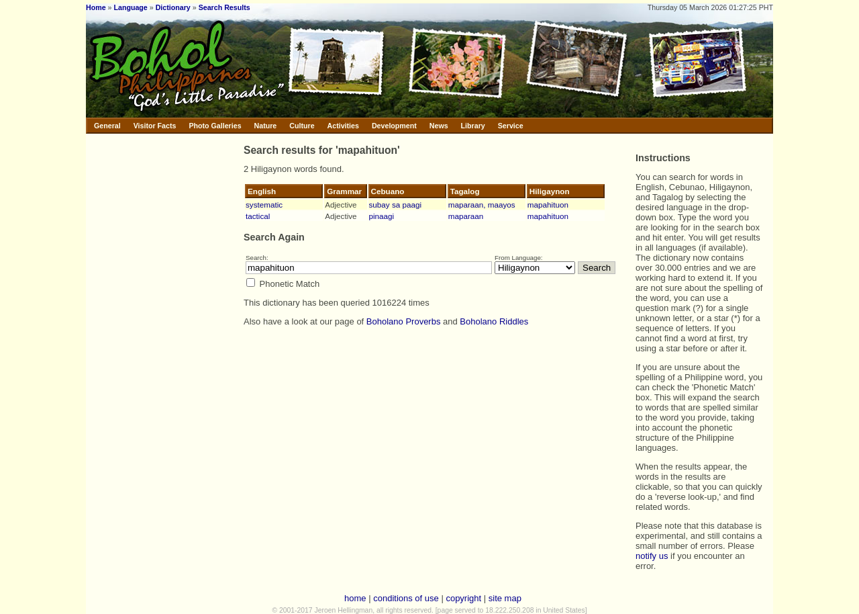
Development (394, 126)
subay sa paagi (395, 204)
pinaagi (382, 216)
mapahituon (547, 204)
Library (473, 126)
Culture (301, 126)
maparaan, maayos (481, 204)
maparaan (466, 216)
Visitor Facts (155, 126)
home (355, 598)
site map (505, 598)
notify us (652, 556)
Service (510, 126)
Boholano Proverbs (403, 321)
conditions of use (406, 598)
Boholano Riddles (494, 321)
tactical (258, 216)
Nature (265, 126)
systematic (264, 204)
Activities (343, 126)
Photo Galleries (215, 126)
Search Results (224, 7)
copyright (463, 598)
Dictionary (173, 7)
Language (130, 7)
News (439, 126)
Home (96, 7)
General (107, 126)
